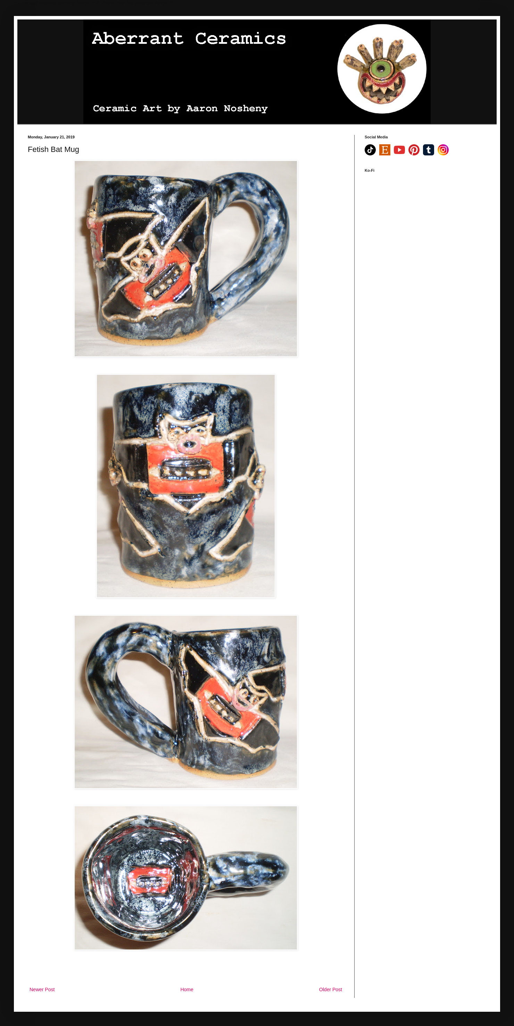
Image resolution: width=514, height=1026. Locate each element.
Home (186, 989)
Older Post (330, 989)
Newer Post (42, 989)
